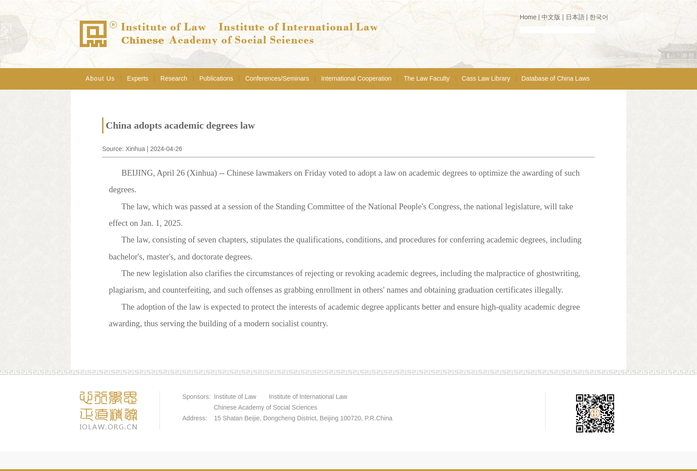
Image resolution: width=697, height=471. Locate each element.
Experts (137, 78)
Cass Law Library (486, 78)
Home (528, 17)
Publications (216, 78)
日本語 (575, 17)
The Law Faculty (427, 78)
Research (173, 78)
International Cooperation (356, 78)
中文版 (551, 17)
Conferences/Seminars (277, 78)
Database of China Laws (555, 78)
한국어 (598, 17)
